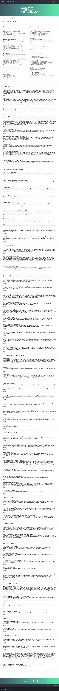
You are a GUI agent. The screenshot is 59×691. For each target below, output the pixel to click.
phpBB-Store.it (10, 689)
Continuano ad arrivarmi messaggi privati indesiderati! (40, 40)
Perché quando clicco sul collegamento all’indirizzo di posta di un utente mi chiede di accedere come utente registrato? (15, 50)
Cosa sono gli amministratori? (35, 27)
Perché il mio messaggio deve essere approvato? (12, 67)
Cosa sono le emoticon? (7, 74)
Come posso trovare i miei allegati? (36, 69)
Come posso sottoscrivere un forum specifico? (38, 63)
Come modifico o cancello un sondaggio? (10, 60)
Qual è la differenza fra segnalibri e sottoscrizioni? (39, 61)
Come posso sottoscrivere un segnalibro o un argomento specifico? (42, 62)
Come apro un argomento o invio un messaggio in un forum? (14, 54)
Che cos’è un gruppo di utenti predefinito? (37, 34)
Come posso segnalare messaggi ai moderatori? (12, 64)
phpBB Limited (32, 639)
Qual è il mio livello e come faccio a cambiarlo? (11, 48)
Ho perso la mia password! (8, 34)
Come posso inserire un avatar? (9, 47)
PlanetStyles (15, 688)
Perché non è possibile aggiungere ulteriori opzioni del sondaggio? (15, 59)
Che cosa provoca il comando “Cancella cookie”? (12, 36)
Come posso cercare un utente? (36, 56)
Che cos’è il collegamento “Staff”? (36, 35)
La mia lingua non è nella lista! (8, 45)
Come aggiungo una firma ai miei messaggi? (11, 56)
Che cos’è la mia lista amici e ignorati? (37, 46)
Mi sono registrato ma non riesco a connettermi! (12, 31)
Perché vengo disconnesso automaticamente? (11, 35)
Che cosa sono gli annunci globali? (9, 76)
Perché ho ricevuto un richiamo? (9, 63)
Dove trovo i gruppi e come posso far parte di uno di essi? (40, 31)
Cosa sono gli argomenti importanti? (9, 78)
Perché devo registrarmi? (7, 27)
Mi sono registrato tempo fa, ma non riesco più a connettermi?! (14, 33)
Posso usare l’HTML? (7, 73)
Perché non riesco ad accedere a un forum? (11, 61)
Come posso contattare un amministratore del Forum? (40, 77)
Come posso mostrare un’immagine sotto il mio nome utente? (14, 46)
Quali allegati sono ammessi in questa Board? (38, 68)
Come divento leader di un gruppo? (36, 32)
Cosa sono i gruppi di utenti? (35, 30)
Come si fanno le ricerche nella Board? (37, 52)
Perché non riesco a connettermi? (9, 32)
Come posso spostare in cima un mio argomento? (12, 68)
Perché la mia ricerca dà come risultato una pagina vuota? (40, 55)
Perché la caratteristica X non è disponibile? (38, 74)
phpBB (6, 688)
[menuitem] (13, 2)
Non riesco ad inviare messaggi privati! (37, 39)
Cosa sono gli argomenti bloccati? (9, 79)
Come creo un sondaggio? (8, 58)
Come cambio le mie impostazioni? (9, 40)
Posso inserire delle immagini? (8, 75)
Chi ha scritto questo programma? (36, 73)
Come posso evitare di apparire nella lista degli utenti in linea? (14, 41)
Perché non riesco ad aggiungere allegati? (10, 62)
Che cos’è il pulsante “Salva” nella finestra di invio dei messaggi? (14, 65)
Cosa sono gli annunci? (7, 77)
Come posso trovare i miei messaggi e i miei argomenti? (40, 57)
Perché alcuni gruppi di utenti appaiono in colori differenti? (40, 33)
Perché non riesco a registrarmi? (9, 30)
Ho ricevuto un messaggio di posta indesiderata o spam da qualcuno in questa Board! (42, 42)
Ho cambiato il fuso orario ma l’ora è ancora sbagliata (12, 44)
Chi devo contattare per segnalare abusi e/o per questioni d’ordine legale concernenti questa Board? (42, 76)
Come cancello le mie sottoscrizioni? (36, 64)
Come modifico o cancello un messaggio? (10, 55)
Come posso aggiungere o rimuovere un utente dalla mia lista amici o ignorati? (42, 49)
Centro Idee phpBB (52, 646)
